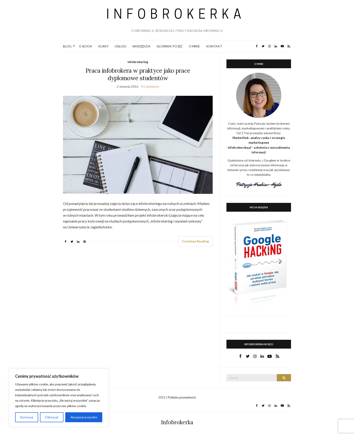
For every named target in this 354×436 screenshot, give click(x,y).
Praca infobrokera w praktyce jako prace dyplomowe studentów (138, 74)
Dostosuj (26, 417)
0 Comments (150, 86)
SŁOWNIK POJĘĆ (170, 46)
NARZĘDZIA (142, 46)
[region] (58, 398)
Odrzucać (51, 417)
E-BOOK (85, 46)
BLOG (67, 46)
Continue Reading (195, 241)
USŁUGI (120, 46)
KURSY (103, 46)
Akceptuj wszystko (83, 417)
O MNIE (194, 46)
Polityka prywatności (182, 397)
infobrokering (138, 62)
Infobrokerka (177, 422)
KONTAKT (214, 46)
